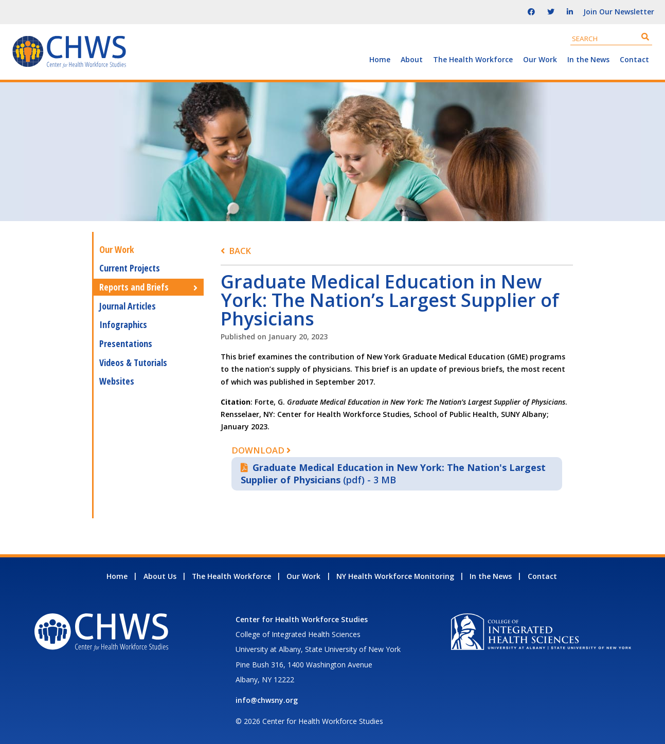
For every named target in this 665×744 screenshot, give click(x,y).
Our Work (540, 59)
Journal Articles (127, 306)
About (412, 59)
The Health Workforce (473, 59)
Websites (116, 381)
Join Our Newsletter (618, 11)
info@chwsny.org (267, 700)
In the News (588, 59)
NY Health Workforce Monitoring (395, 576)
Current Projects (129, 268)
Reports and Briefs (134, 287)
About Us (159, 576)
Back (240, 251)
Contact (634, 59)
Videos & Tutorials (133, 362)
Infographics (123, 324)
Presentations (125, 343)
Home (379, 59)
